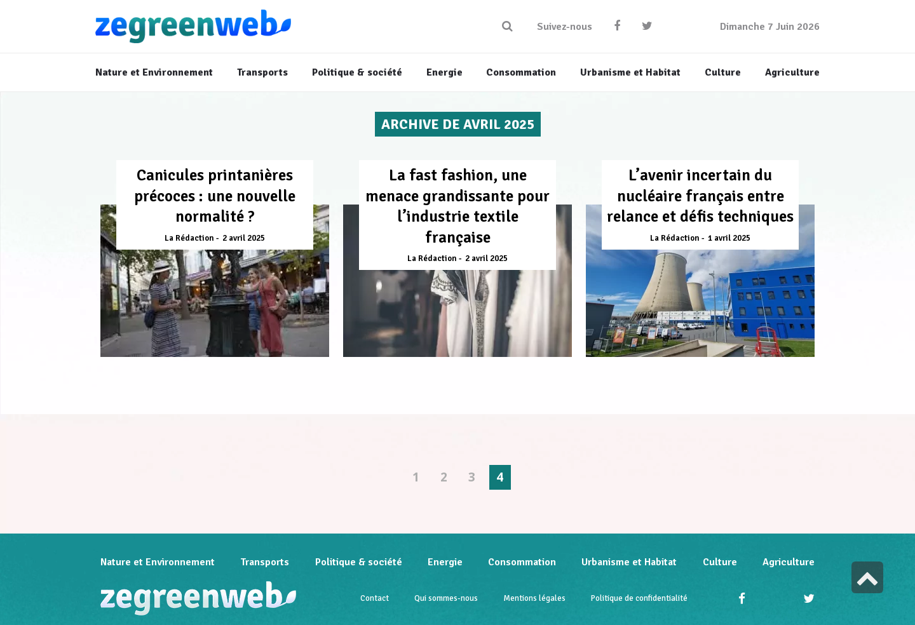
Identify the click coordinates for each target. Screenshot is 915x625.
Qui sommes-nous (446, 598)
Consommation (522, 562)
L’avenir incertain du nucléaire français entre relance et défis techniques (700, 195)
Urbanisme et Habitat (629, 562)
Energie (445, 562)
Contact (374, 598)
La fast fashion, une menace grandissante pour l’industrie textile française (457, 206)
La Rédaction (189, 238)
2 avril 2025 (243, 238)
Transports (264, 562)
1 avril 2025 (729, 238)
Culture (720, 562)
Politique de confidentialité (639, 598)
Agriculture (788, 562)
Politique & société (358, 562)
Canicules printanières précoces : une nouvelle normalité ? (214, 195)
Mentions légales (534, 598)
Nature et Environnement (157, 562)
